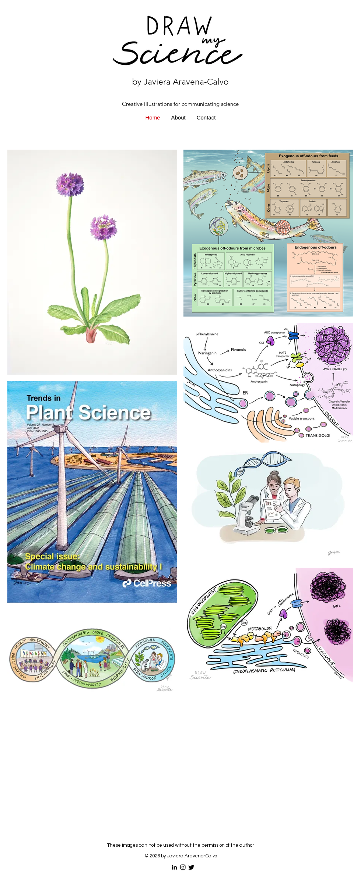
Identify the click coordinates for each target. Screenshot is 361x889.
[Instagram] (182, 867)
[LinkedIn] (174, 867)
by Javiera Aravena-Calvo (180, 82)
